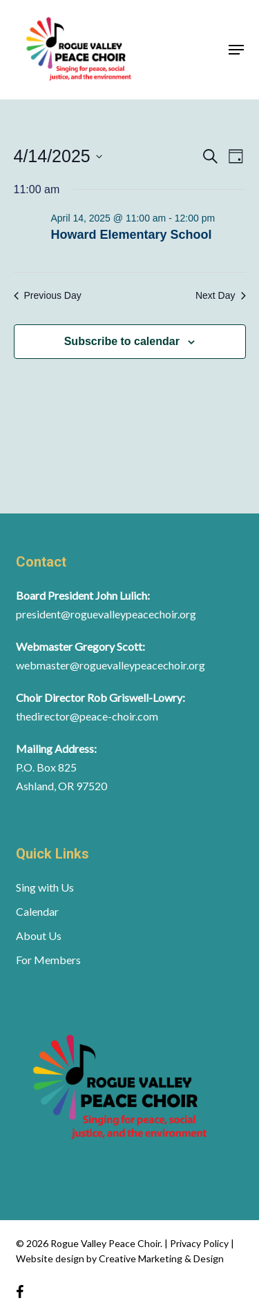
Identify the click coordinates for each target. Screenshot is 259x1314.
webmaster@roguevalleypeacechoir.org (110, 664)
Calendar (37, 911)
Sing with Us (45, 887)
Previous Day (47, 295)
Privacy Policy (200, 1243)
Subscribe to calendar (122, 341)
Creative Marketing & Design (161, 1258)
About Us (38, 935)
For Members (48, 959)
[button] (236, 50)
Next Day (220, 295)
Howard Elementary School (131, 235)
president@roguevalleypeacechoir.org (106, 613)
